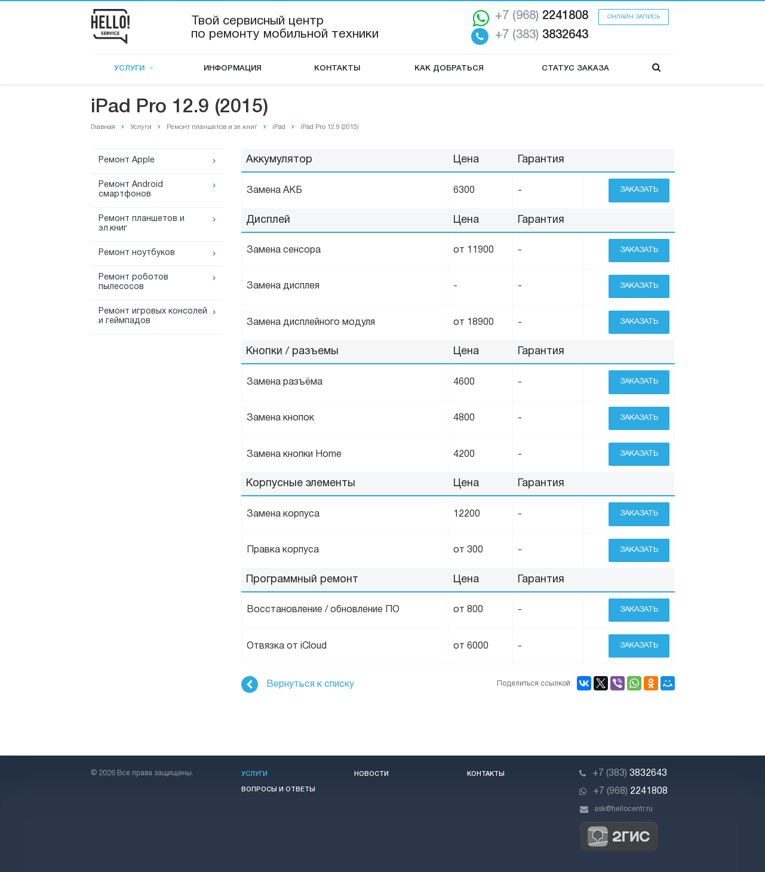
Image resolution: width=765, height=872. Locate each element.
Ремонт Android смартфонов (131, 189)
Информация (233, 68)
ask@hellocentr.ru (623, 809)
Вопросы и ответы (278, 790)
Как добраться (449, 68)
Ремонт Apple (127, 160)
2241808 (541, 16)
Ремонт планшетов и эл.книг (142, 223)
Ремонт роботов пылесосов (133, 282)
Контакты (337, 68)
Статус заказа (575, 68)
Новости (371, 774)
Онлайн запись (633, 17)
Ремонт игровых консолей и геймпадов (153, 316)
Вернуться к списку (297, 684)
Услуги (133, 68)
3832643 (541, 35)
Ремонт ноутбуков (137, 253)
